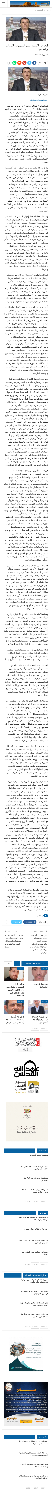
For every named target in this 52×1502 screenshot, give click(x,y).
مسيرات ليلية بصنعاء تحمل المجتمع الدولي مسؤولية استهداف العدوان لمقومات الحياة (14, 941)
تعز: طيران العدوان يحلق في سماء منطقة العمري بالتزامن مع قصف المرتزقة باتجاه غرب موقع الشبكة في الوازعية (38, 944)
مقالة (40, 916)
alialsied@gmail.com (39, 100)
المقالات (44, 968)
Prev (43, 1029)
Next (35, 1029)
